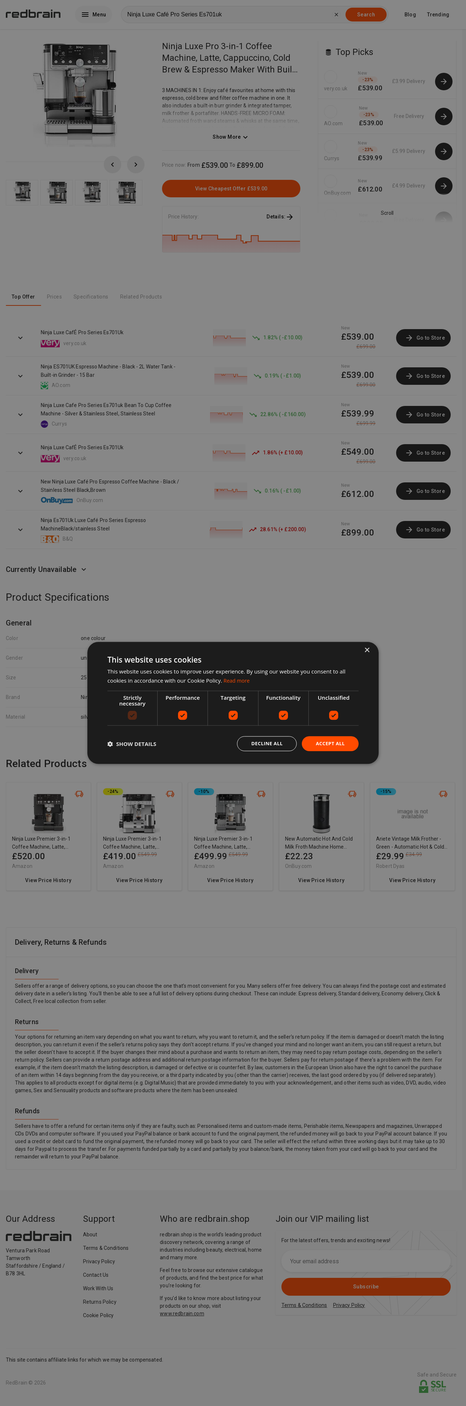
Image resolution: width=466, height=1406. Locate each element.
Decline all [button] (263, 743)
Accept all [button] (329, 743)
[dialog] (233, 703)
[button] (131, 743)
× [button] (367, 650)
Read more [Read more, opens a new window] (238, 680)
